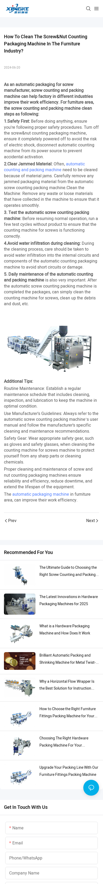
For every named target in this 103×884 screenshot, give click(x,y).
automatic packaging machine (40, 497)
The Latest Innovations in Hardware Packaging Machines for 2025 (68, 602)
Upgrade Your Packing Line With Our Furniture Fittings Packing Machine (68, 773)
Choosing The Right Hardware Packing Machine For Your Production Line (63, 744)
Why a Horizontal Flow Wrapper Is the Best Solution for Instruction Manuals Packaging (66, 688)
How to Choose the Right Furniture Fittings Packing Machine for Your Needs (67, 715)
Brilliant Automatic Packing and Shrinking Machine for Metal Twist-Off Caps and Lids (67, 661)
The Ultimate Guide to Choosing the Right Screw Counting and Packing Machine (68, 574)
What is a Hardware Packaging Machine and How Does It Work (64, 632)
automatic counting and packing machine (44, 167)
